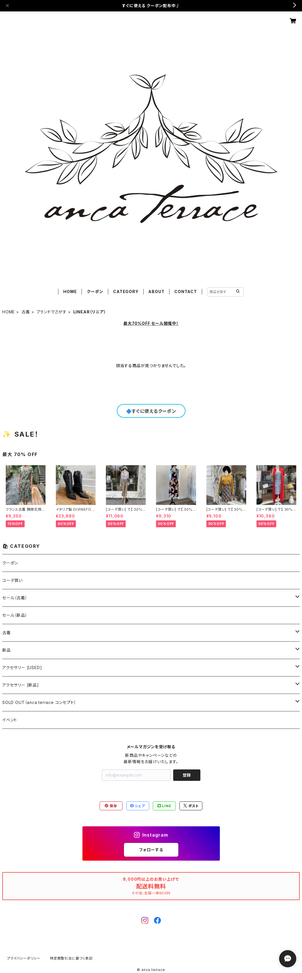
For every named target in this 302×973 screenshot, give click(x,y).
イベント (9, 719)
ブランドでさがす (51, 311)
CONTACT (185, 291)
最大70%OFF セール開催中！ (151, 323)
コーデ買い (12, 580)
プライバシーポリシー (24, 958)
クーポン (95, 291)
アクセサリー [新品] (20, 685)
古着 (25, 311)
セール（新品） (14, 615)
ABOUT (156, 291)
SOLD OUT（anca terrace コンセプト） (39, 702)
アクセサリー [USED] (22, 667)
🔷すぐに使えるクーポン (151, 411)
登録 (187, 775)
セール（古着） (14, 597)
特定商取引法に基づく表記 (71, 958)
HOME (70, 291)
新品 (6, 650)
